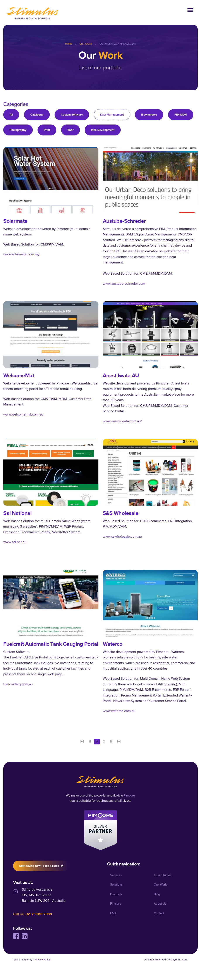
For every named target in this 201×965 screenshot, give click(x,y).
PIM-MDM (180, 114)
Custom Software (72, 114)
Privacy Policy (42, 959)
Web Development (102, 130)
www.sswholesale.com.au (122, 536)
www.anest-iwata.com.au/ (122, 421)
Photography (18, 130)
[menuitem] (72, 44)
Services (116, 875)
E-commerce (149, 114)
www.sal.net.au (14, 541)
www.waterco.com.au (119, 710)
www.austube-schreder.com (124, 283)
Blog (157, 894)
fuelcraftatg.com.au (18, 684)
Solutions (116, 884)
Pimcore (115, 903)
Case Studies (163, 875)
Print (47, 130)
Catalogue (36, 114)
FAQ (113, 913)
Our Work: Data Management (118, 44)
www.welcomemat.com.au (23, 414)
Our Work (85, 44)
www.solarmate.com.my (21, 254)
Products (116, 894)
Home (68, 44)
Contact (159, 913)
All (11, 114)
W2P (70, 130)
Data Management (112, 114)
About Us (160, 903)
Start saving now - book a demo (41, 866)
